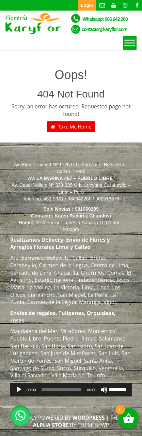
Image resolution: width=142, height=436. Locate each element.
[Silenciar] (103, 389)
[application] (71, 389)
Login (87, 5)
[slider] (62, 389)
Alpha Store (51, 425)
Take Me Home (71, 126)
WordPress (89, 417)
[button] (20, 415)
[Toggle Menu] (129, 43)
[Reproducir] (19, 389)
